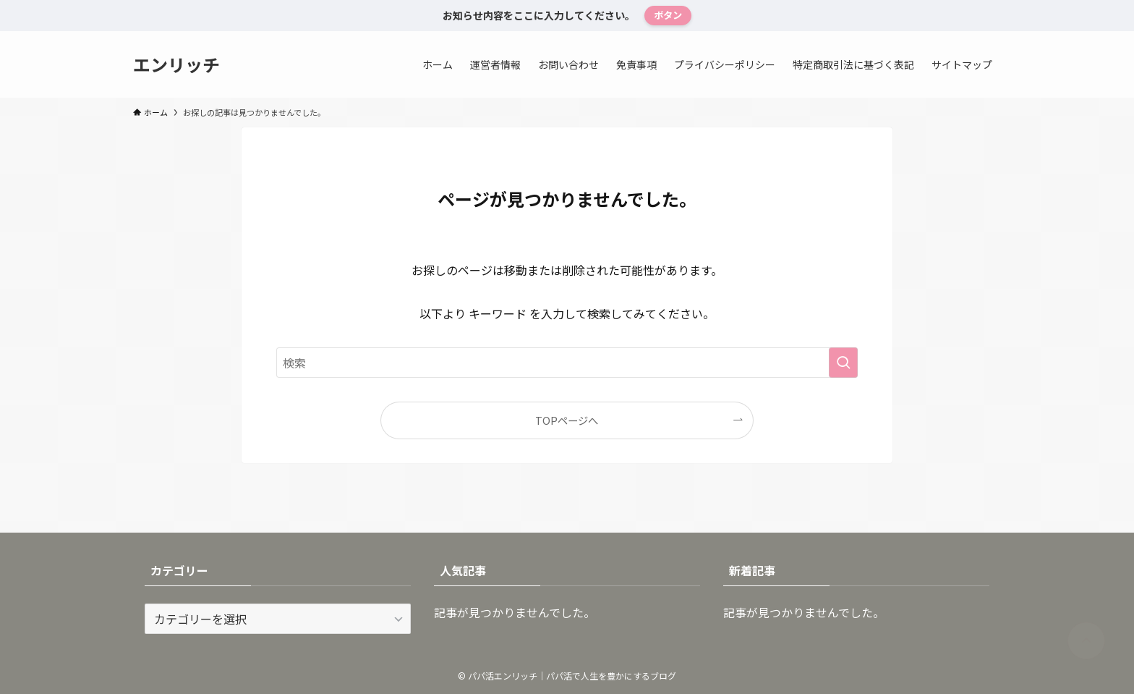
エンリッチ (176, 64)
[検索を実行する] (843, 362)
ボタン (668, 15)
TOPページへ (566, 420)
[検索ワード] (567, 362)
